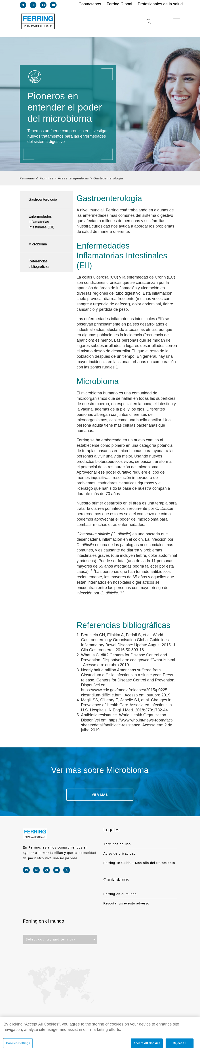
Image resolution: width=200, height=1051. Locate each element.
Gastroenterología (43, 199)
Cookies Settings (18, 1043)
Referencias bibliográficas (39, 263)
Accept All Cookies (146, 1043)
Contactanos (116, 879)
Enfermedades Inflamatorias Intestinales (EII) (42, 222)
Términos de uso (117, 844)
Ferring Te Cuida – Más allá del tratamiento (139, 863)
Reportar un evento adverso (126, 903)
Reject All (179, 1043)
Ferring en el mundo (120, 894)
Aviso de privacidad (119, 853)
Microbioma (38, 244)
